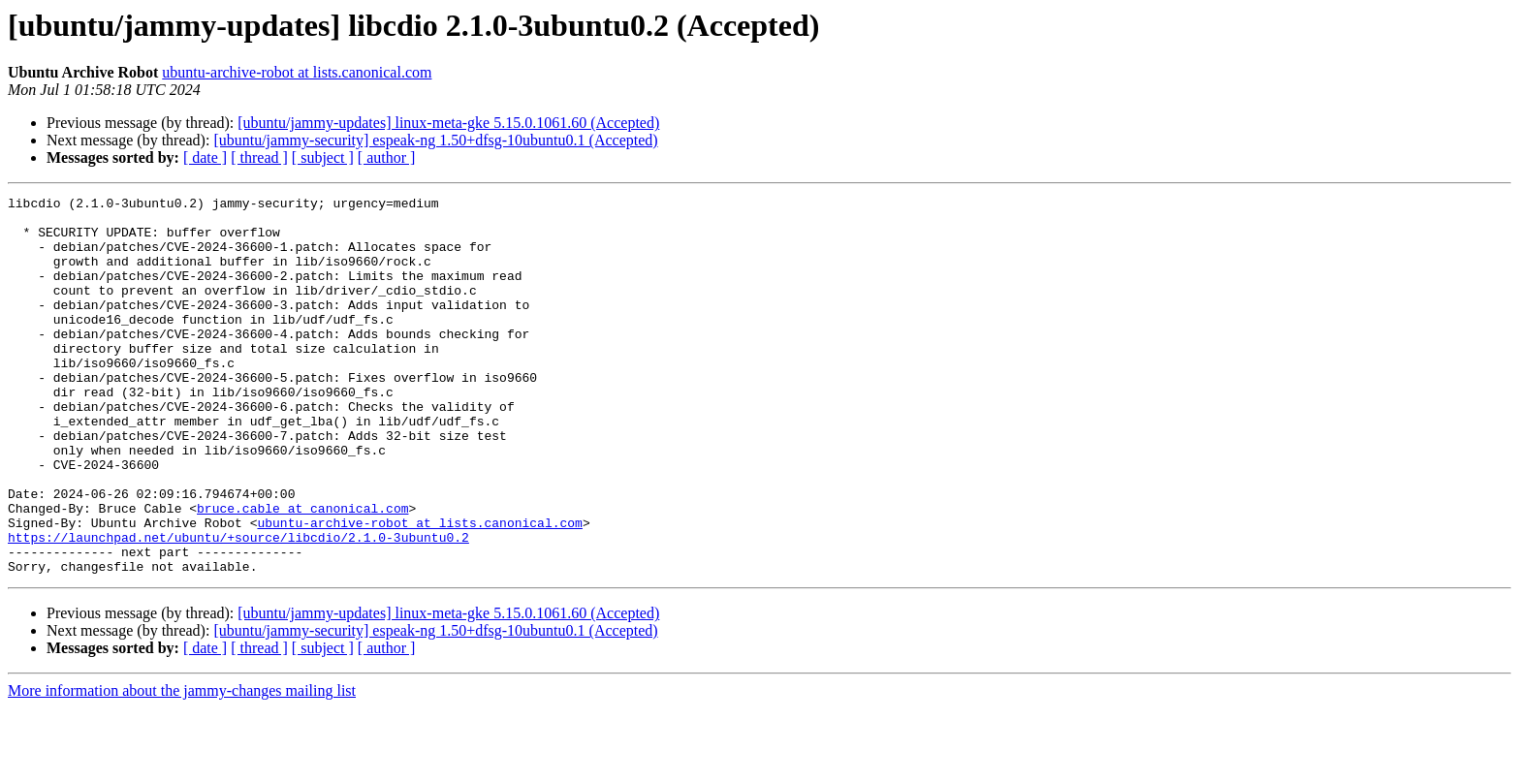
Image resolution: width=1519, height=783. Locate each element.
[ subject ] (323, 157)
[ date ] (205, 157)
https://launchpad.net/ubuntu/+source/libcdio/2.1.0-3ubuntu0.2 (238, 606)
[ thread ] (259, 157)
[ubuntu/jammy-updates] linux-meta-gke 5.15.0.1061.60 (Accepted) (448, 122)
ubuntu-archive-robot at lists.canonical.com (296, 72)
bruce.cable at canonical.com (302, 571)
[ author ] (387, 157)
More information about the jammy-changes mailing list (182, 766)
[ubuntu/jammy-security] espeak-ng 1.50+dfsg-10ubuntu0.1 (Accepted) (435, 140)
